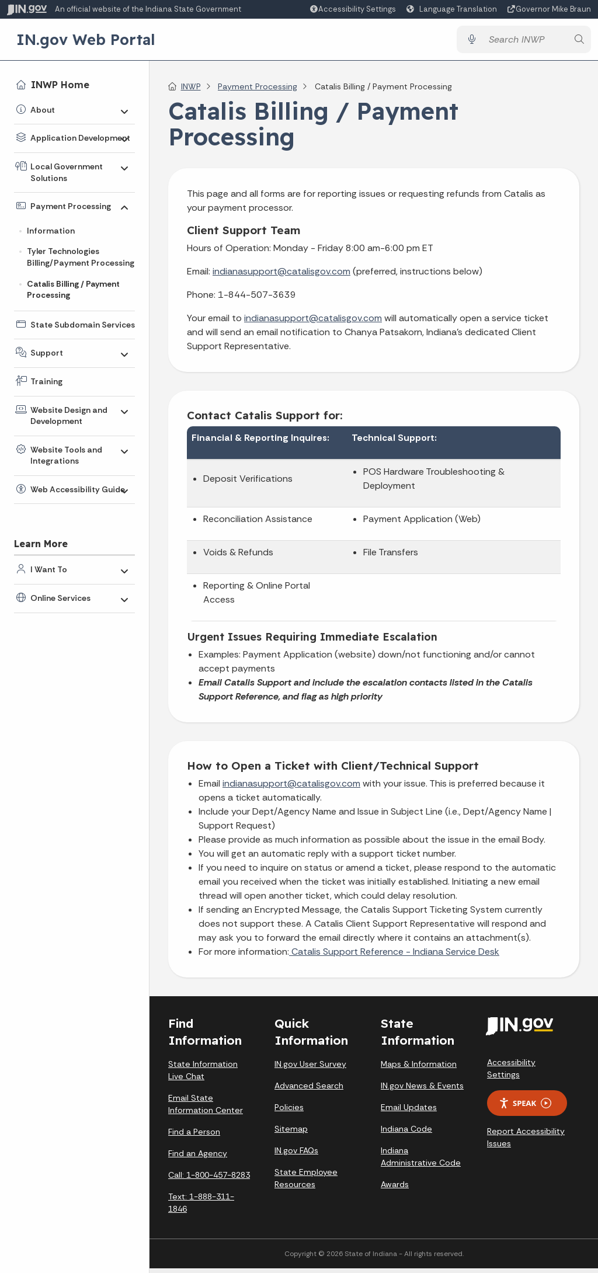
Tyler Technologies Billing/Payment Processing (80, 257)
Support (46, 352)
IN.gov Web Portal (85, 41)
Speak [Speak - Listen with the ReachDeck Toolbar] (525, 1108)
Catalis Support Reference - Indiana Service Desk (394, 956)
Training (46, 381)
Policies (289, 1112)
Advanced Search (308, 1090)
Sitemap (291, 1133)
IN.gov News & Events (422, 1090)
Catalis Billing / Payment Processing (73, 290)
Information (51, 230)
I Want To (48, 569)
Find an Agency (197, 1158)
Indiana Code (406, 1133)
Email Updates (409, 1112)
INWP (191, 91)
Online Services (60, 598)
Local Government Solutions (66, 172)
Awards (395, 1189)
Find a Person (194, 1136)
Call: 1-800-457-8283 (209, 1179)
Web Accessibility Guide (77, 489)
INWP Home (60, 85)
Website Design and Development (68, 416)
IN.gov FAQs (296, 1155)
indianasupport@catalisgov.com (281, 276)
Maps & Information (419, 1068)
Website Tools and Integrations (66, 455)
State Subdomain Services (82, 324)
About (42, 110)
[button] (352, 9)
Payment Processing (70, 206)
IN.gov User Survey (310, 1068)
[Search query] (525, 41)
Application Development (80, 138)
